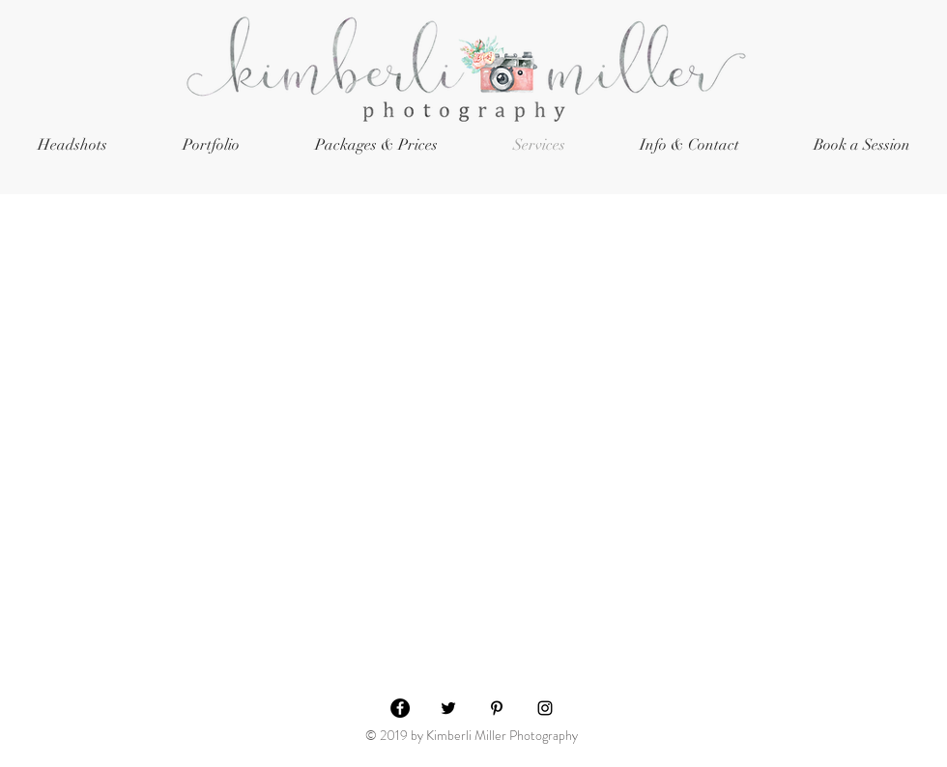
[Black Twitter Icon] (448, 708)
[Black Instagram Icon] (545, 708)
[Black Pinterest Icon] (496, 708)
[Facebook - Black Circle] (400, 708)
